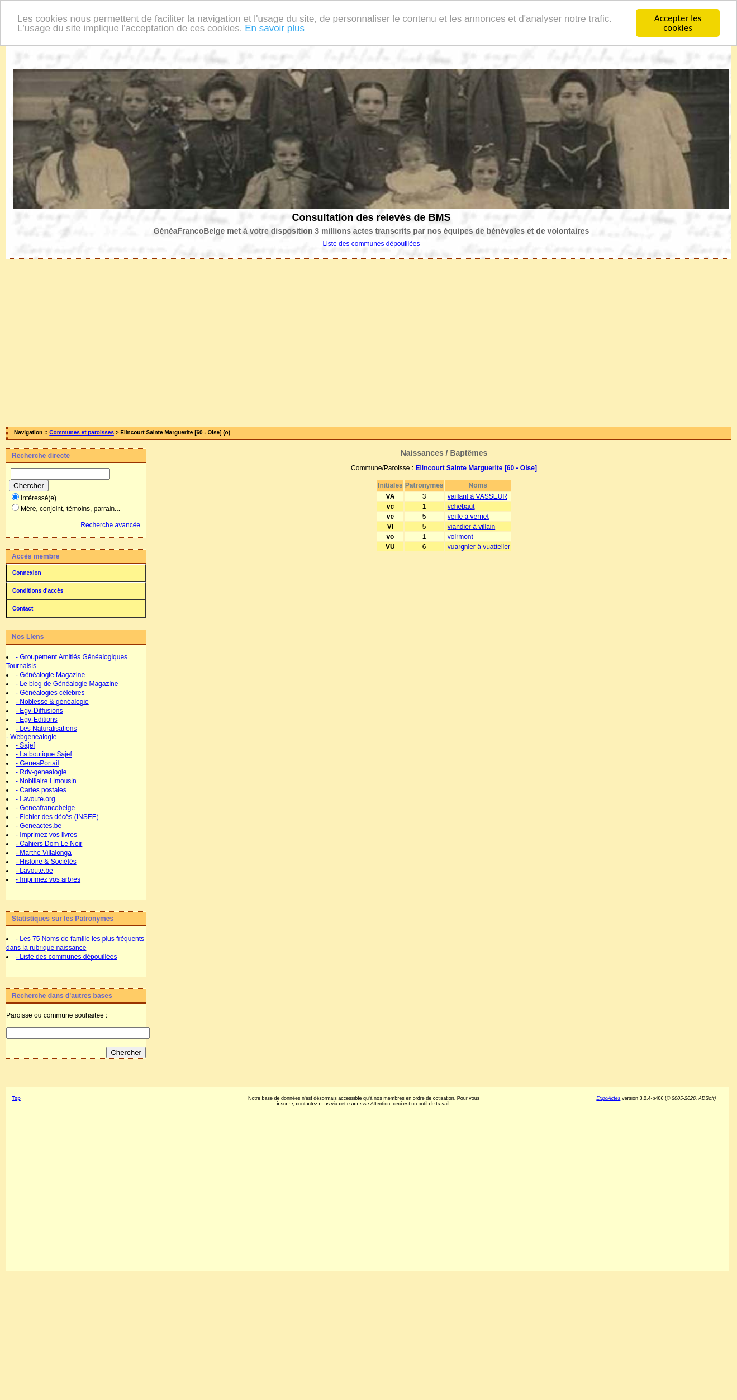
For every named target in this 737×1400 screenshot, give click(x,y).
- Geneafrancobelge (45, 808)
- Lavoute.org (35, 799)
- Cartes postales (41, 790)
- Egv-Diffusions (39, 711)
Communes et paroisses (81, 432)
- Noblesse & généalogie (52, 702)
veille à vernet (468, 517)
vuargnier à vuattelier (479, 547)
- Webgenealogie (31, 737)
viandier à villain (471, 527)
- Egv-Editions (37, 719)
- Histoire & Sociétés (46, 861)
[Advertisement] (369, 342)
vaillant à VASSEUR (477, 496)
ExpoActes (608, 1098)
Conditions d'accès (37, 591)
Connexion (26, 573)
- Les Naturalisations (46, 728)
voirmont (460, 537)
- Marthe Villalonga (44, 853)
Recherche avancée (110, 525)
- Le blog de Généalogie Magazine (67, 684)
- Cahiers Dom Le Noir (49, 844)
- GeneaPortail (37, 763)
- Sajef (25, 745)
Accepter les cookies (677, 23)
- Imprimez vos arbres (48, 879)
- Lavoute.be (34, 870)
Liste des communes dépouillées (371, 244)
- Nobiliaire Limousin (46, 781)
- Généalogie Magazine (50, 675)
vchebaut (461, 506)
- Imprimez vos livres (46, 835)
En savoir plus (275, 28)
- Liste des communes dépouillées (66, 957)
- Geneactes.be (38, 826)
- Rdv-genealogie (41, 772)
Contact (22, 609)
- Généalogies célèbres (50, 693)
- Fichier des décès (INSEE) (57, 817)
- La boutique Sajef (44, 754)
